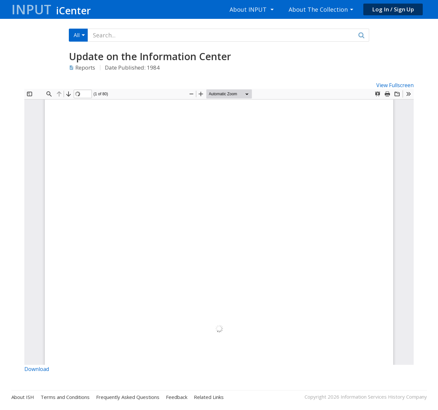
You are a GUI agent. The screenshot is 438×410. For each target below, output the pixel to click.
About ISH (22, 397)
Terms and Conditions (65, 397)
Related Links (209, 397)
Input (51, 9)
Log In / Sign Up (393, 9)
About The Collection (318, 9)
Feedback (176, 397)
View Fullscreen (395, 85)
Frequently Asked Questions (127, 397)
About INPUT (248, 9)
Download (36, 369)
